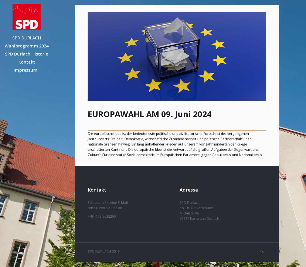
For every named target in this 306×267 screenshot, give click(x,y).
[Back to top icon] (261, 251)
